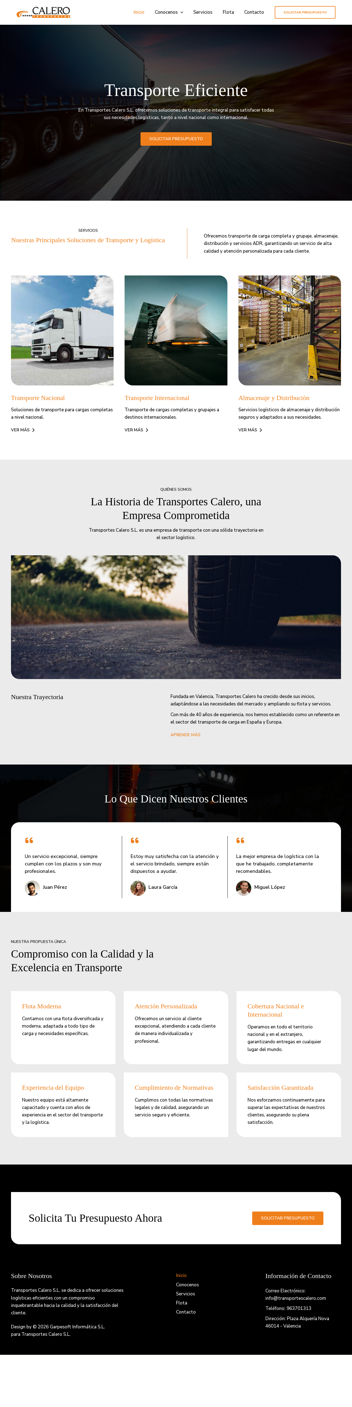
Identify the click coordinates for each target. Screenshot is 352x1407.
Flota (229, 12)
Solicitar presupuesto (288, 1218)
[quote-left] (29, 840)
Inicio (143, 12)
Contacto (255, 12)
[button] (183, 12)
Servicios (205, 12)
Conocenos (172, 12)
